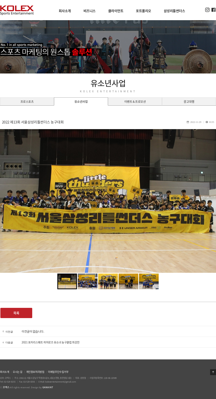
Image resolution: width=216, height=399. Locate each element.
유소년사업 (81, 101)
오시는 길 (17, 372)
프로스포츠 (27, 101)
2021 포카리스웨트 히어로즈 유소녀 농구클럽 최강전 (51, 342)
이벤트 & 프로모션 (135, 101)
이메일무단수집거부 (58, 372)
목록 (16, 312)
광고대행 (189, 101)
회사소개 (4, 372)
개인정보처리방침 (35, 372)
